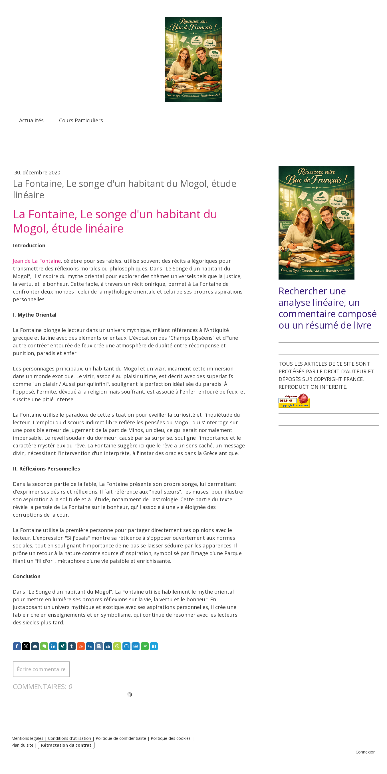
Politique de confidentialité (121, 738)
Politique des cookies (171, 738)
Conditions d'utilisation (69, 738)
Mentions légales (27, 738)
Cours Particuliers (81, 120)
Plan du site (22, 745)
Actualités (31, 120)
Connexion (366, 752)
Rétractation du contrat (66, 745)
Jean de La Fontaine (37, 260)
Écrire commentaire (41, 669)
